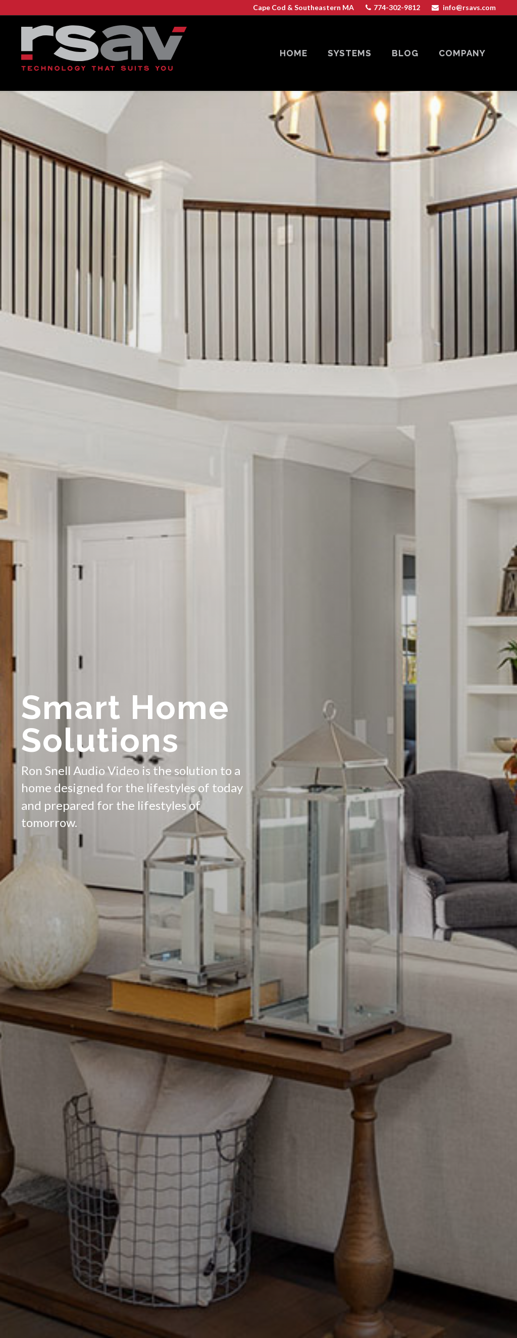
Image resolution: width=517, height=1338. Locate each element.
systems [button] (350, 53)
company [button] (462, 53)
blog (405, 53)
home (293, 53)
